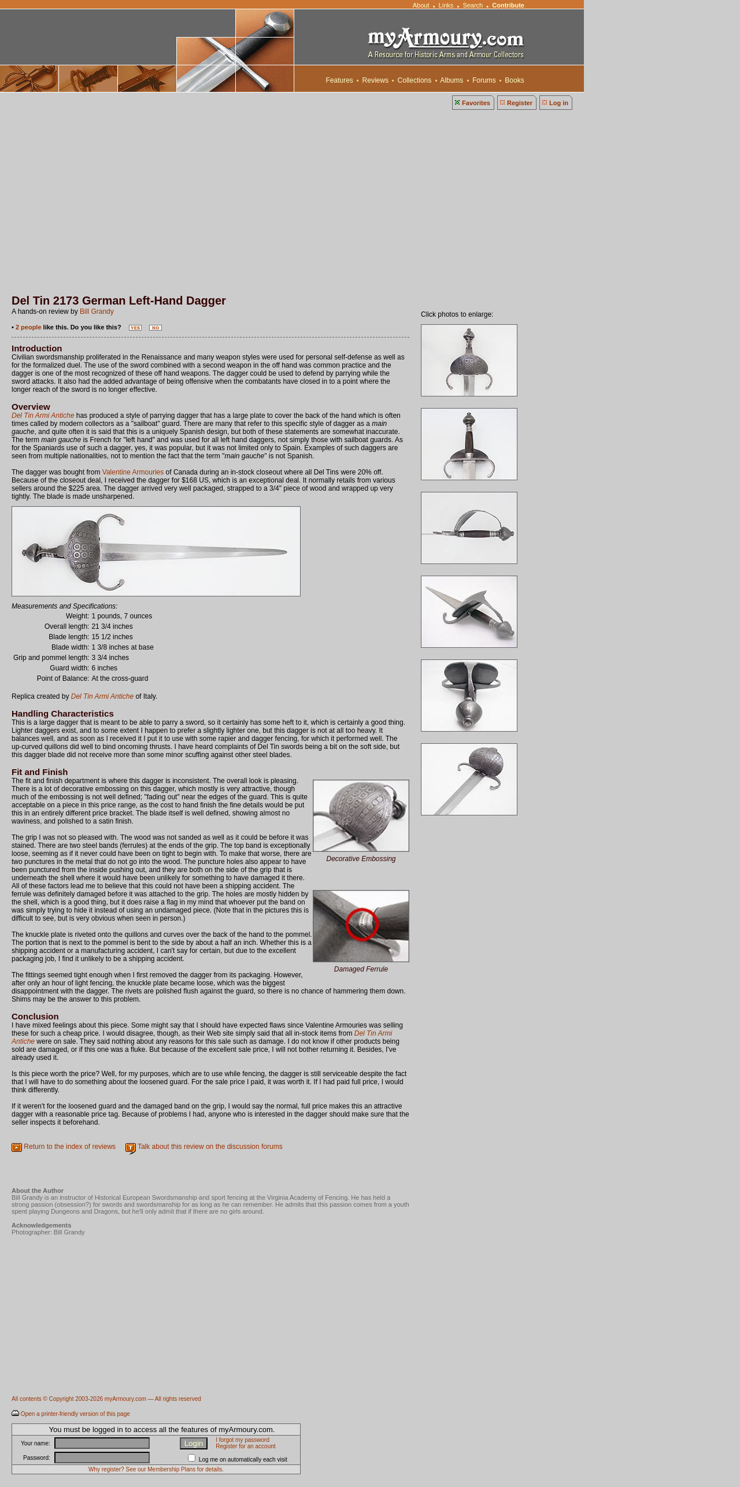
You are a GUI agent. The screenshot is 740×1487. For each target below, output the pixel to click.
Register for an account (245, 1446)
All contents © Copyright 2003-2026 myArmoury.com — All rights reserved (106, 1399)
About (421, 5)
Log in (558, 102)
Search (472, 5)
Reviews (375, 80)
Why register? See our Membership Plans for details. (156, 1469)
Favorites (476, 102)
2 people (29, 327)
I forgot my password (242, 1440)
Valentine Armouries (133, 472)
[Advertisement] (370, 207)
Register (519, 102)
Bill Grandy (97, 311)
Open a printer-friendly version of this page (75, 1414)
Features (339, 80)
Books (514, 80)
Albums (452, 80)
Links (446, 5)
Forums (484, 80)
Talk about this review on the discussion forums (210, 1147)
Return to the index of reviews (70, 1147)
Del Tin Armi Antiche (43, 415)
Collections (414, 80)
